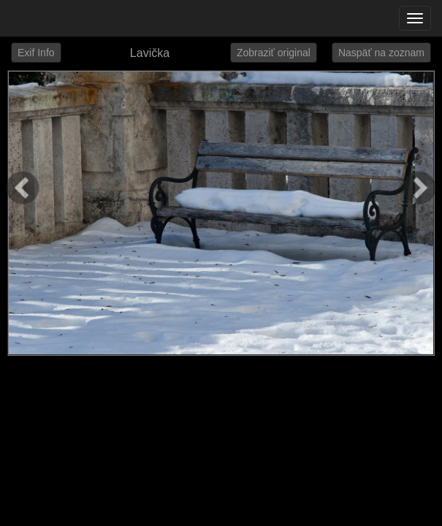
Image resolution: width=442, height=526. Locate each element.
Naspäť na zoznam (381, 52)
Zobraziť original (273, 52)
